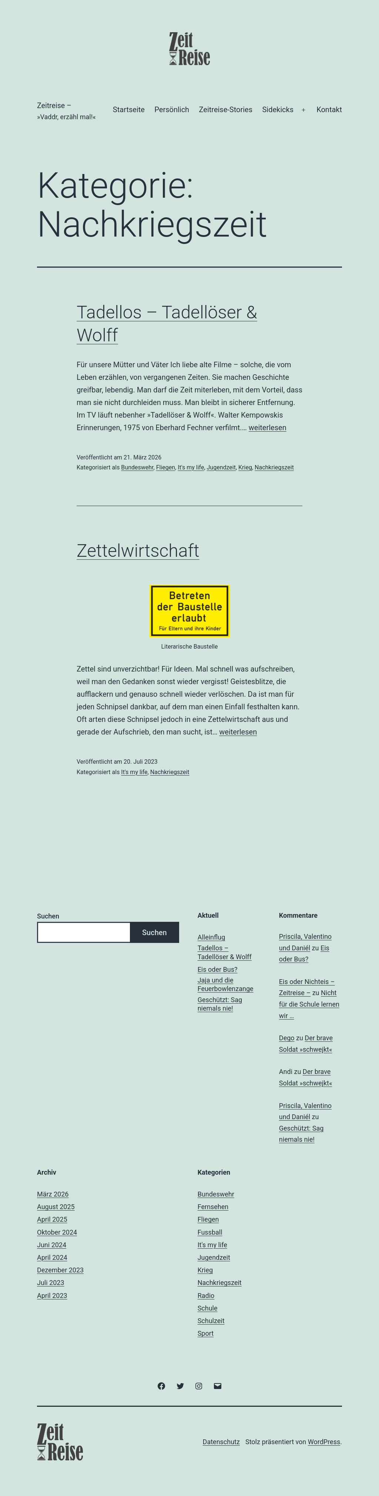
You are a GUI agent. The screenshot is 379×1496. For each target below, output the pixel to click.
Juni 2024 (51, 1245)
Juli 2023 (50, 1282)
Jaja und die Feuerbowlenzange (226, 984)
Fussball (210, 1232)
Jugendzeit (221, 467)
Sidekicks (278, 109)
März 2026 (52, 1194)
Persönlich (171, 109)
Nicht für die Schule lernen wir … (309, 1004)
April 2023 (52, 1295)
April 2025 (52, 1219)
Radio (206, 1295)
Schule (208, 1308)
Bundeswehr (137, 467)
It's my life (191, 467)
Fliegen (165, 467)
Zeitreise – (54, 105)
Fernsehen (213, 1207)
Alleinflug (211, 937)
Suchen (48, 916)
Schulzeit (211, 1321)
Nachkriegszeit (274, 467)
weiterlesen (267, 427)
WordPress (324, 1442)
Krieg (245, 467)
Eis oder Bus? (218, 969)
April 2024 (52, 1257)
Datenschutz (221, 1442)
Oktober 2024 (57, 1232)
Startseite (129, 109)
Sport (206, 1333)
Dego (287, 1038)
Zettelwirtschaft (138, 550)
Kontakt (329, 109)
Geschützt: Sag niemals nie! (220, 1004)
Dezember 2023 (60, 1270)
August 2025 (56, 1207)
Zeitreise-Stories (226, 109)
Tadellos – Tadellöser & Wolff (225, 952)
